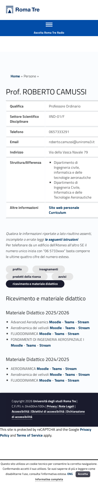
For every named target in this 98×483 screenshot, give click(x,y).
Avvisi (62, 276)
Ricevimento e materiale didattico (35, 283)
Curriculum (57, 212)
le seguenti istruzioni (61, 239)
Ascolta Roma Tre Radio (49, 32)
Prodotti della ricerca (27, 276)
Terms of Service (30, 435)
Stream (83, 322)
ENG (70, 474)
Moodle (55, 322)
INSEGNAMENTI (48, 269)
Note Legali (66, 406)
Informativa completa (49, 479)
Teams (69, 322)
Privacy (52, 406)
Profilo (17, 269)
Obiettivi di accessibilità (47, 411)
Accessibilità (20, 411)
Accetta (83, 474)
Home (15, 76)
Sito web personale (64, 207)
